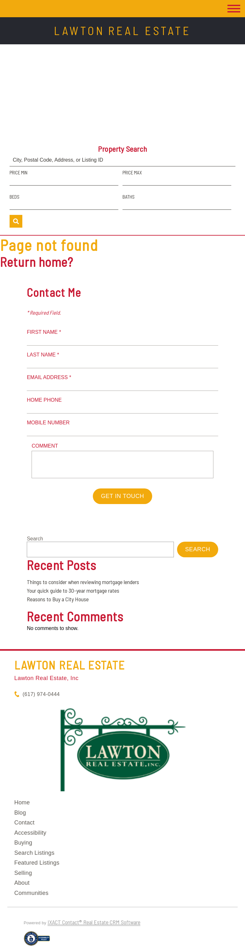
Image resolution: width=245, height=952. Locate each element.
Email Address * (49, 377)
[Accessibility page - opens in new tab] (37, 941)
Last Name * (43, 354)
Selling (23, 873)
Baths (128, 197)
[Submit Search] (16, 221)
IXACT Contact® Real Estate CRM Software (94, 922)
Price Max (132, 172)
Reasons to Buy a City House (58, 599)
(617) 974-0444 (41, 694)
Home (22, 802)
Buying (23, 842)
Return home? (36, 261)
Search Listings (34, 853)
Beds (14, 197)
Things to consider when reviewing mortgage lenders (83, 581)
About (22, 883)
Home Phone (44, 400)
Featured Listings (36, 863)
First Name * (44, 332)
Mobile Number (48, 422)
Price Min (18, 172)
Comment (45, 446)
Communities (31, 893)
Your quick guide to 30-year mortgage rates (73, 590)
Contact (24, 822)
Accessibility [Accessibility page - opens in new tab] (30, 833)
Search (35, 538)
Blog (20, 812)
